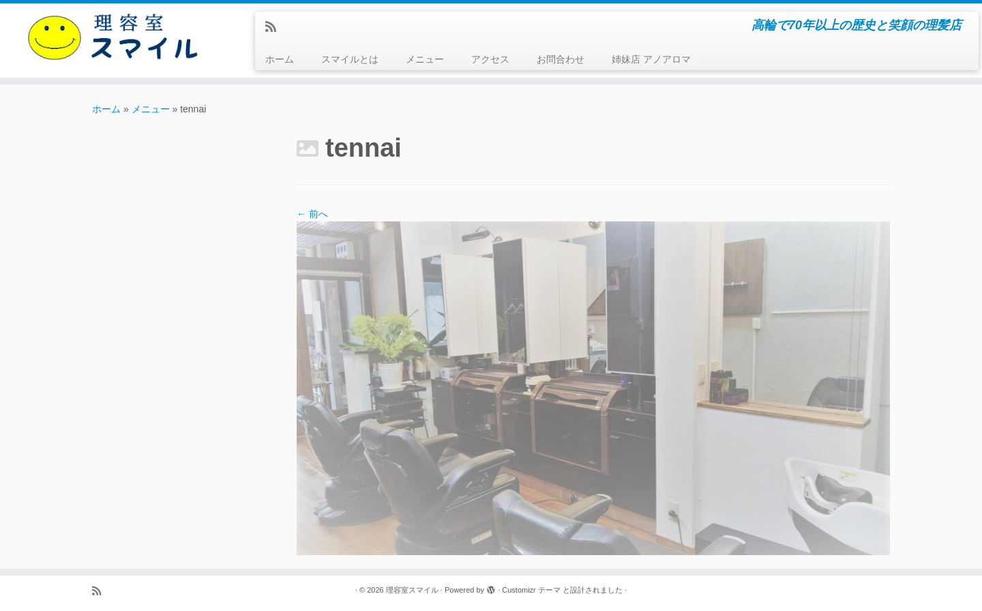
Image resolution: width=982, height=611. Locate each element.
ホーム (279, 59)
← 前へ (312, 213)
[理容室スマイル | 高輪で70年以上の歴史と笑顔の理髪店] (113, 37)
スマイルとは (349, 59)
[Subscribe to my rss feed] (275, 27)
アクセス (490, 59)
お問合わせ (560, 59)
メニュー (425, 59)
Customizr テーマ (531, 590)
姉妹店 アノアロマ (651, 59)
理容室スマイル (412, 590)
